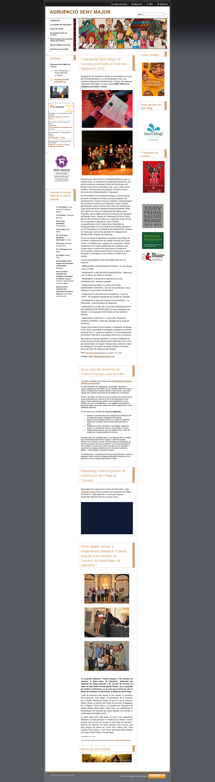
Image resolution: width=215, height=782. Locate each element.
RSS (151, 4)
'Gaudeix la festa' (88, 492)
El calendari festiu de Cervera (58, 34)
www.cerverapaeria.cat (123, 740)
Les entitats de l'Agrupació (61, 25)
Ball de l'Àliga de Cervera (60, 45)
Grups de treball (56, 29)
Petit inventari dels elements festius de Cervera (61, 40)
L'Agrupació (55, 20)
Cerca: (140, 14)
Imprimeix (164, 4)
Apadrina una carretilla (59, 49)
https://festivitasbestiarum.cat (96, 353)
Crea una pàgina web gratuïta (134, 776)
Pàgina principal (120, 4)
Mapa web (138, 4)
